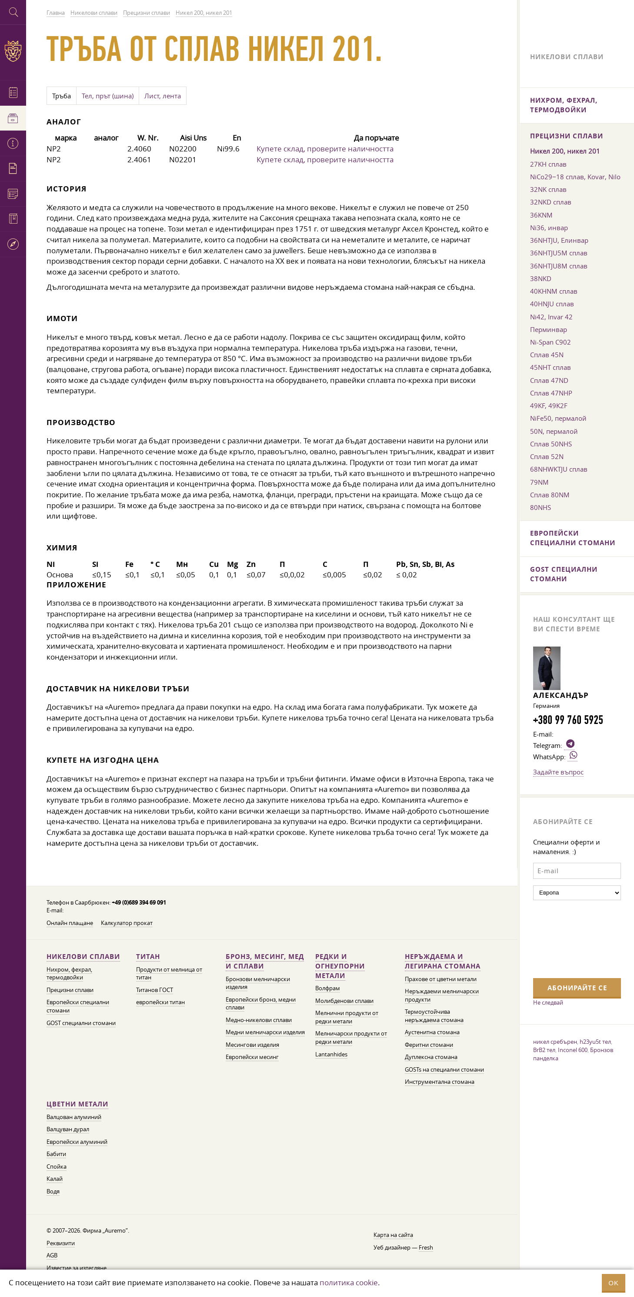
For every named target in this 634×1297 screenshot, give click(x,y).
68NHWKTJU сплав (558, 469)
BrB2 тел (544, 1050)
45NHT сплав (550, 367)
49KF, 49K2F (548, 405)
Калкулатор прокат (127, 923)
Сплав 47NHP (551, 393)
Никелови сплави (83, 956)
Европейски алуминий (77, 1142)
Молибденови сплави (344, 1001)
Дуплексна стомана (431, 1057)
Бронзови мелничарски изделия (258, 983)
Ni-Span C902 (550, 342)
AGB (52, 1255)
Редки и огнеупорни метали (340, 966)
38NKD (540, 278)
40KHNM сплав (553, 291)
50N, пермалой (554, 431)
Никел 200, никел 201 (565, 151)
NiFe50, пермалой (558, 418)
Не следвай (548, 1002)
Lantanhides (331, 1054)
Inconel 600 (572, 1050)
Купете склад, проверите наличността (325, 149)
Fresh (426, 1247)
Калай (55, 1179)
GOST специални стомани (81, 1023)
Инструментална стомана (439, 1082)
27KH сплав (548, 164)
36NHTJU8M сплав (558, 265)
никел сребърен (555, 1042)
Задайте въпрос (558, 771)
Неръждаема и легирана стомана (443, 961)
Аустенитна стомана (432, 1032)
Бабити (56, 1154)
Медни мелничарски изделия (265, 1032)
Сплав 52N (547, 456)
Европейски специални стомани (572, 538)
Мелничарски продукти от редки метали (351, 1038)
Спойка (57, 1166)
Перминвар (548, 329)
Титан (148, 956)
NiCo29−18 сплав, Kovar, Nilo (575, 176)
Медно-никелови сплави (259, 1020)
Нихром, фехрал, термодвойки (69, 974)
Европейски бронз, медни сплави (261, 1004)
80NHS (540, 507)
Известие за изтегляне (77, 1268)
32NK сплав (548, 189)
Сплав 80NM (550, 494)
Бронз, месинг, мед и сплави (265, 961)
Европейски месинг (252, 1057)
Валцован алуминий (74, 1117)
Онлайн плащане (70, 923)
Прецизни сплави (70, 990)
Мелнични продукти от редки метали (346, 1017)
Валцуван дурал (68, 1129)
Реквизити (61, 1243)
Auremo (13, 51)
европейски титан (160, 1002)
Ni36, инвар (549, 227)
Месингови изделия (252, 1045)
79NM (539, 482)
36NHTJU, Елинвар (559, 240)
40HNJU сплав (552, 303)
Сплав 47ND (549, 380)
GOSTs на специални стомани (444, 1069)
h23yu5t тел (595, 1042)
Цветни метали (77, 1104)
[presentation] (568, 938)
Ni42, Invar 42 (551, 316)
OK (613, 1283)
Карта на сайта (393, 1235)
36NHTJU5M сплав (558, 252)
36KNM (541, 215)
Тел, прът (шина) (107, 95)
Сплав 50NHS (551, 443)
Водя (53, 1191)
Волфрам (327, 988)
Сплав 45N (547, 354)
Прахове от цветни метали (441, 979)
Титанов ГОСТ (154, 990)
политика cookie (349, 1282)
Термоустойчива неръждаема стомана (434, 1016)
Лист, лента (162, 95)
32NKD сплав (550, 202)
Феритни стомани (429, 1045)
